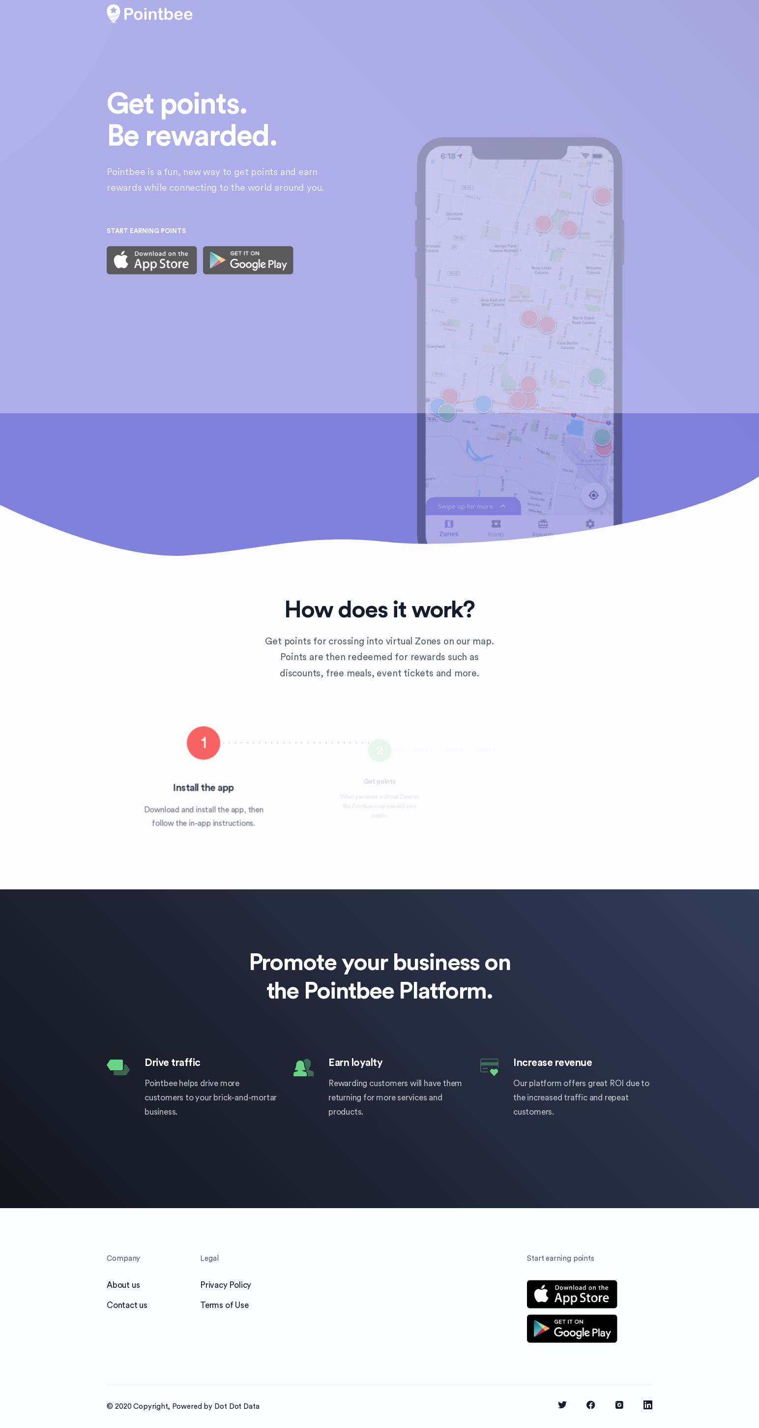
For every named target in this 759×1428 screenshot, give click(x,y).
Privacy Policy (225, 1285)
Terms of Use (224, 1305)
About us (123, 1285)
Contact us (127, 1305)
